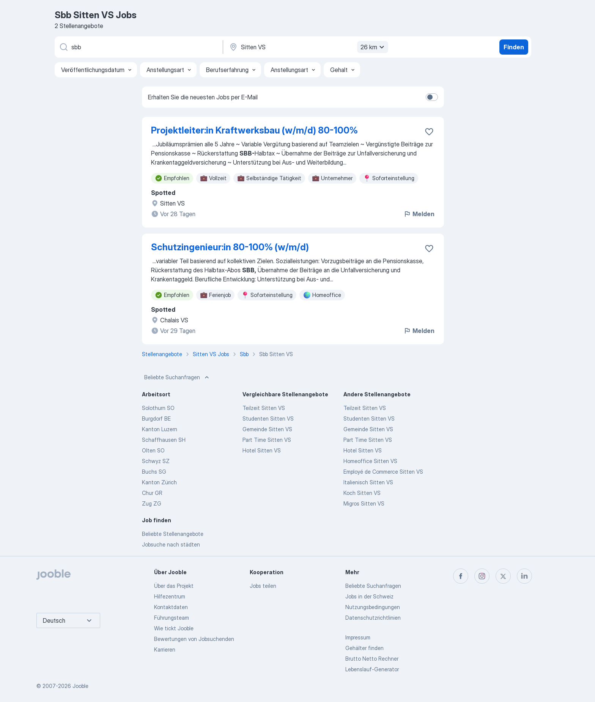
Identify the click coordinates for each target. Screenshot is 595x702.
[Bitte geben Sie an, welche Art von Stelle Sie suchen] (138, 47)
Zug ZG (151, 503)
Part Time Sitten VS (266, 440)
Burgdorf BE (156, 418)
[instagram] (482, 576)
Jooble (80, 686)
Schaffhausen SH (164, 440)
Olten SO (153, 450)
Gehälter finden (364, 648)
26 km (373, 47)
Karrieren (164, 649)
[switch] (432, 97)
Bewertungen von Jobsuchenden (194, 639)
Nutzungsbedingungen (372, 607)
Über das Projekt (174, 586)
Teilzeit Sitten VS (263, 408)
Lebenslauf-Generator (372, 669)
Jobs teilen (263, 586)
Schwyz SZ (156, 461)
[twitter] (503, 576)
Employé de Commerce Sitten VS (383, 471)
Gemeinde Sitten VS (267, 429)
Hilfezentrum (169, 596)
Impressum (357, 637)
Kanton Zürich (159, 482)
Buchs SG (154, 471)
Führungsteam (171, 617)
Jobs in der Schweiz (369, 596)
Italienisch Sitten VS (368, 482)
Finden (514, 47)
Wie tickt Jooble (174, 628)
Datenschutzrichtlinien (373, 617)
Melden (418, 214)
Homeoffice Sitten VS (370, 461)
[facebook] (460, 576)
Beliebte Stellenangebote (172, 534)
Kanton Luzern (159, 429)
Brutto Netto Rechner (371, 658)
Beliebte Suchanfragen (177, 377)
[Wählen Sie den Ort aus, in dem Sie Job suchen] (307, 47)
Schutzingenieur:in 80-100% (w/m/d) (230, 247)
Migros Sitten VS (363, 503)
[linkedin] (524, 576)
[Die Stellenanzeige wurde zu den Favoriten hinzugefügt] (429, 132)
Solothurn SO (158, 408)
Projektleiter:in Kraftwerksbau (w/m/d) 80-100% (254, 130)
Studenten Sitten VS (268, 418)
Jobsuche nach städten (171, 544)
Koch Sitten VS (362, 493)
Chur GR (152, 493)
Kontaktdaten (171, 607)
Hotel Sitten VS (261, 450)
